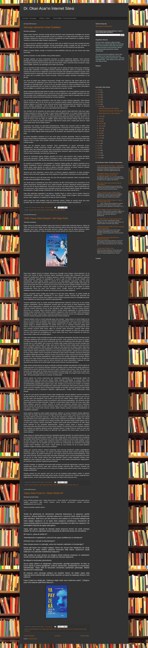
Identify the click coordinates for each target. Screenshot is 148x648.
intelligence (59, 629)
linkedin (68, 629)
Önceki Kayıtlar (85, 636)
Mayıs (101, 128)
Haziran (101, 126)
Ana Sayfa (57, 636)
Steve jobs (57, 210)
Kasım (101, 116)
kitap (64, 629)
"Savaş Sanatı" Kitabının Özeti (105, 248)
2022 (99, 99)
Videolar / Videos (44, 18)
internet (39, 210)
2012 (99, 157)
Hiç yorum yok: (49, 207)
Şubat (101, 135)
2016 (99, 148)
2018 (99, 143)
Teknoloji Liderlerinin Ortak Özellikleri (42, 27)
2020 (99, 104)
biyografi (31, 210)
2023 (99, 97)
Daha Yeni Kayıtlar (29, 636)
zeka (28, 630)
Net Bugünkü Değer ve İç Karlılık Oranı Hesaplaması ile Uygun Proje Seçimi (107, 174)
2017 (99, 145)
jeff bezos (43, 210)
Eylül (100, 121)
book (40, 629)
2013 (99, 155)
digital (40, 484)
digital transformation (48, 484)
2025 (99, 92)
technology (64, 484)
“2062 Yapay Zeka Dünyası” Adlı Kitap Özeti (46, 218)
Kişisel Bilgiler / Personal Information (64, 18)
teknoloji (63, 210)
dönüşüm (59, 484)
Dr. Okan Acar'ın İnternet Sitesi (49, 8)
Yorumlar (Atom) (32, 638)
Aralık (100, 106)
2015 (99, 150)
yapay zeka (75, 484)
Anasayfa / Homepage (29, 18)
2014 (99, 153)
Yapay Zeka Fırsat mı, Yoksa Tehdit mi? (43, 493)
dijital (35, 210)
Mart (100, 133)
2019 (99, 141)
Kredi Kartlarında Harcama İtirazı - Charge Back (110, 166)
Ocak (100, 138)
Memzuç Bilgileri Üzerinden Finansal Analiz (109, 209)
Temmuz (101, 123)
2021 (99, 102)
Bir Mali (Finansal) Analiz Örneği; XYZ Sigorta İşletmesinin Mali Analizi (109, 200)
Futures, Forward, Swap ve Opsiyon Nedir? (109, 192)
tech (71, 629)
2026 (99, 90)
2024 (99, 94)
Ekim (100, 118)
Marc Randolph (50, 210)
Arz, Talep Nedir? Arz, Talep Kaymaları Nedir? (109, 219)
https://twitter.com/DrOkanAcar (104, 26)
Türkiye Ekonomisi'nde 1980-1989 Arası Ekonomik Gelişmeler (108, 238)
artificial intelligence (34, 484)
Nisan (100, 130)
